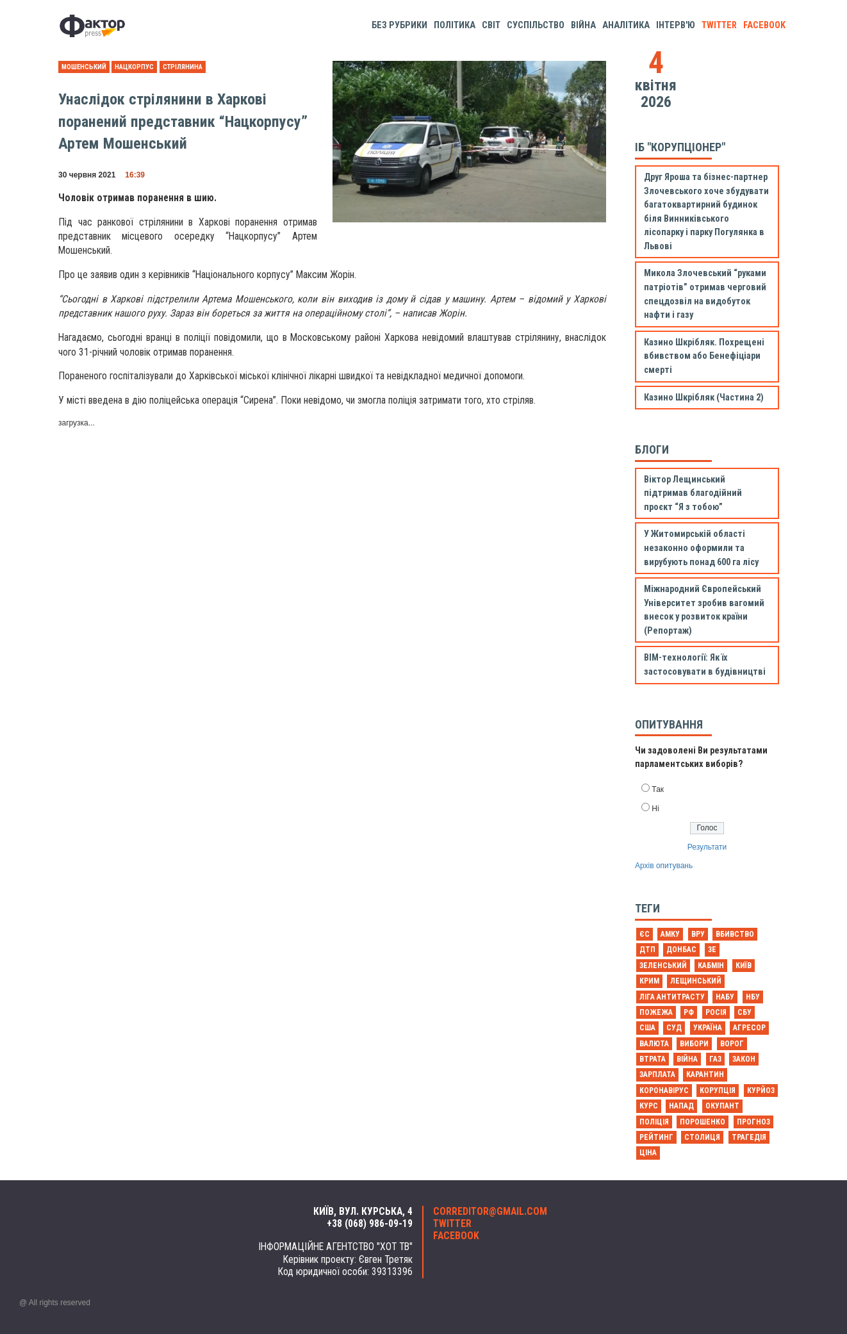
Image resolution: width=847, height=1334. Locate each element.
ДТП (647, 949)
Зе (712, 949)
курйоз (761, 1090)
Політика (454, 25)
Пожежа (656, 1012)
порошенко (702, 1121)
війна (687, 1059)
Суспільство (535, 25)
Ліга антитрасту (672, 996)
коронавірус (664, 1090)
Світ (491, 25)
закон (743, 1059)
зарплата (657, 1074)
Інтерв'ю (675, 25)
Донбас (681, 949)
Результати (707, 847)
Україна (707, 1027)
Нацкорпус (134, 67)
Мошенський (84, 67)
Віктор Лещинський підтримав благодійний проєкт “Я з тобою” (693, 493)
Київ (744, 965)
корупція (718, 1090)
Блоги (652, 449)
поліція (654, 1121)
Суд (674, 1027)
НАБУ (725, 996)
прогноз (753, 1121)
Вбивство (735, 934)
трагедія (749, 1137)
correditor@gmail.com (490, 1211)
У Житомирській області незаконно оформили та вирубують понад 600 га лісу (701, 548)
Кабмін (711, 965)
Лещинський (695, 980)
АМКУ (670, 934)
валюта (654, 1043)
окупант (722, 1105)
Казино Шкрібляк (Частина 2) (704, 397)
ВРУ (698, 934)
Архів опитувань (664, 865)
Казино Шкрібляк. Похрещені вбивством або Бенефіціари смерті (704, 356)
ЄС (644, 934)
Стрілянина (182, 67)
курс (648, 1105)
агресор (749, 1027)
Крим (649, 980)
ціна (648, 1152)
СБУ (744, 1012)
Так (658, 789)
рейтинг (656, 1137)
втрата (652, 1059)
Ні (655, 808)
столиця (702, 1137)
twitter (719, 25)
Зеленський (663, 965)
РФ (689, 1012)
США (647, 1027)
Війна (583, 25)
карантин (705, 1074)
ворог (732, 1043)
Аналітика (626, 25)
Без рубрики (399, 25)
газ (715, 1059)
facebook (764, 25)
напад (681, 1105)
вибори (694, 1043)
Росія (716, 1012)
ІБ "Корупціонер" (680, 147)
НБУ (753, 996)
